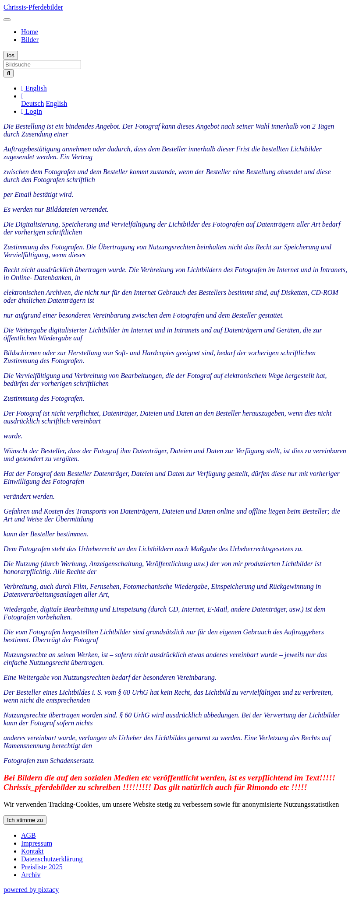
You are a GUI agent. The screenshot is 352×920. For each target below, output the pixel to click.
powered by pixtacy (31, 889)
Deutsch (32, 103)
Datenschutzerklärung (51, 859)
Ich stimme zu (25, 820)
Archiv (30, 874)
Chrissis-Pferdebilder (33, 7)
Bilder (30, 39)
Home (29, 31)
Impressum (36, 843)
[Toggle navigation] (7, 19)
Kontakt (32, 851)
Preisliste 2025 (42, 867)
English (56, 103)
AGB (28, 835)
